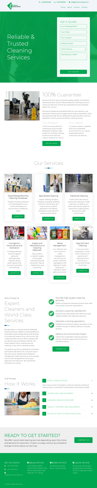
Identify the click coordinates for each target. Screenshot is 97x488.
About (69, 7)
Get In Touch (51, 143)
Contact (84, 7)
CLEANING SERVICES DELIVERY (58, 400)
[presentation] (74, 65)
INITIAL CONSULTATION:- (55, 381)
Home (63, 7)
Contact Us (18, 216)
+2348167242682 (45, 2)
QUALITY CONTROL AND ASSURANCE (61, 407)
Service (76, 7)
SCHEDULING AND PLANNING (57, 393)
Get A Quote (73, 72)
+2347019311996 (60, 2)
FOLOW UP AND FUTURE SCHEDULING (61, 414)
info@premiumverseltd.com (78, 2)
